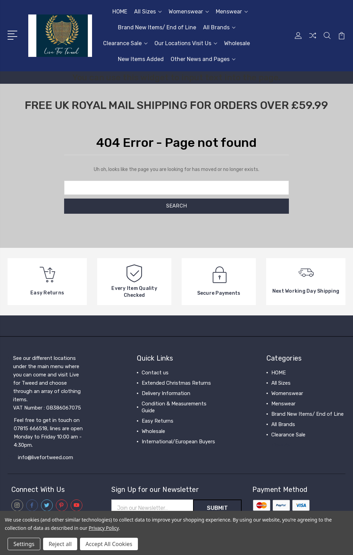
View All (281, 445)
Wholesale (237, 43)
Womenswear (189, 11)
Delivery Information (166, 393)
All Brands (219, 27)
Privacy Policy (104, 528)
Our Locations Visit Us (185, 43)
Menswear (232, 11)
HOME (119, 11)
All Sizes (148, 11)
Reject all (60, 544)
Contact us (155, 373)
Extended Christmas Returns (176, 383)
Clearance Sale (125, 43)
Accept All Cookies (108, 544)
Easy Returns (157, 421)
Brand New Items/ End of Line (157, 27)
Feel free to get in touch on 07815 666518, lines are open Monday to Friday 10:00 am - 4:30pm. (48, 432)
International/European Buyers (178, 441)
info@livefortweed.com (45, 457)
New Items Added (141, 59)
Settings (23, 544)
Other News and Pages (203, 59)
